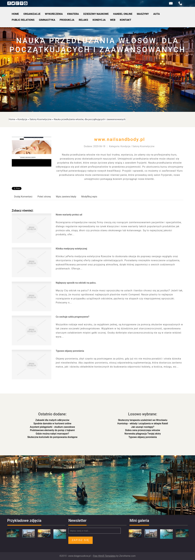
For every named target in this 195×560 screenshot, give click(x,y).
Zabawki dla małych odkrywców (52, 420)
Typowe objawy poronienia (70, 350)
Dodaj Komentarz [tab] (23, 196)
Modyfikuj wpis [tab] (89, 196)
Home (12, 119)
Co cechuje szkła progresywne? (72, 316)
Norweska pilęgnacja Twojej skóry (143, 433)
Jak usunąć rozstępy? (142, 427)
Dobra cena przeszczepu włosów (142, 430)
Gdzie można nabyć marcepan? (52, 433)
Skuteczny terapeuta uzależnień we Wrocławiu (142, 420)
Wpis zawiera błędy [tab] (66, 196)
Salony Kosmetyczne (41, 119)
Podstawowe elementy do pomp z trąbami (52, 430)
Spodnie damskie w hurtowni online (52, 423)
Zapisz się (80, 540)
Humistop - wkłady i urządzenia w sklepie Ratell (142, 423)
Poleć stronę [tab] (44, 196)
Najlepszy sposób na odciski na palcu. (76, 282)
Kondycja (22, 119)
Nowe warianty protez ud (69, 214)
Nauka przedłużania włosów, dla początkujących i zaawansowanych (89, 119)
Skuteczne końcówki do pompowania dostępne (52, 437)
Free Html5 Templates (104, 555)
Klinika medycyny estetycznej (71, 248)
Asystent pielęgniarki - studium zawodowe (52, 427)
